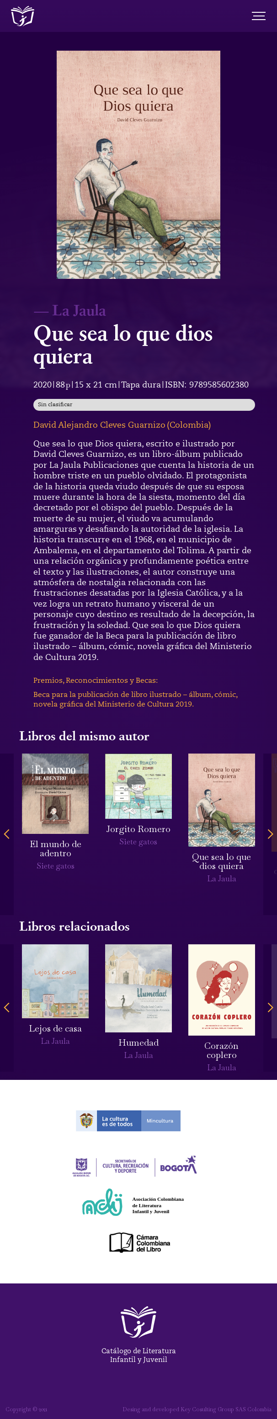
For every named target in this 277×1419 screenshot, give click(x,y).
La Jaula (79, 309)
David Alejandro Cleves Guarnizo (99, 425)
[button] (7, 834)
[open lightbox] (138, 165)
